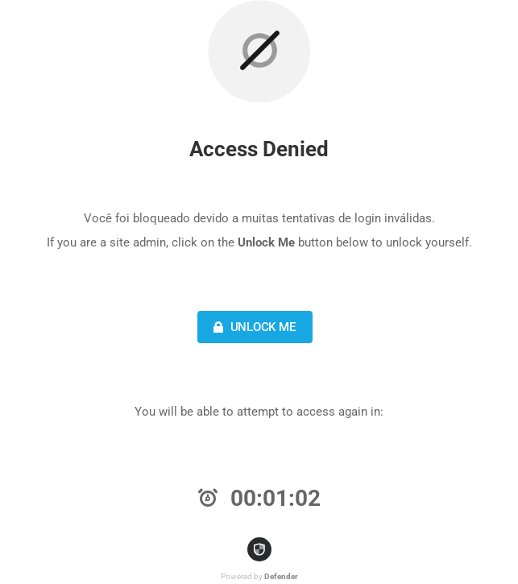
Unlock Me (252, 327)
